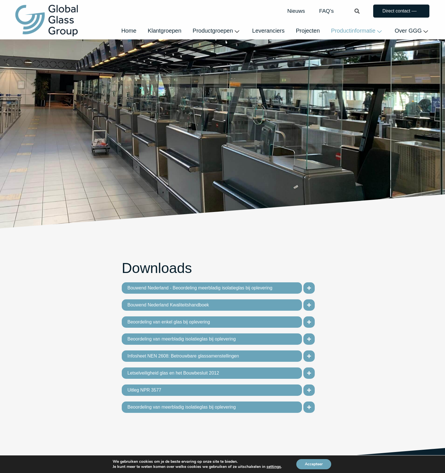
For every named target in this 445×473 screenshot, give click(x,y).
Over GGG (411, 31)
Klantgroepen (163, 31)
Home (127, 31)
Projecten (307, 31)
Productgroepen (215, 31)
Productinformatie (356, 31)
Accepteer (314, 464)
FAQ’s (326, 11)
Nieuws (296, 11)
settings (273, 466)
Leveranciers (268, 31)
